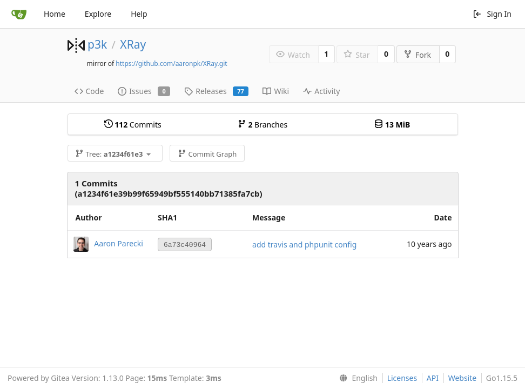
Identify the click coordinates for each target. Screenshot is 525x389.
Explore (98, 14)
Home (54, 14)
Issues (144, 91)
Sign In (492, 14)
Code (89, 91)
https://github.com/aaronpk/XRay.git (171, 63)
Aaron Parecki (118, 243)
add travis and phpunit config (304, 244)
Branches (262, 124)
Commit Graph (207, 154)
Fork (417, 55)
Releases (216, 91)
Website (462, 378)
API (433, 378)
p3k (97, 44)
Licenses (402, 378)
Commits (132, 124)
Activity (321, 91)
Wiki (275, 91)
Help (139, 14)
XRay (133, 44)
